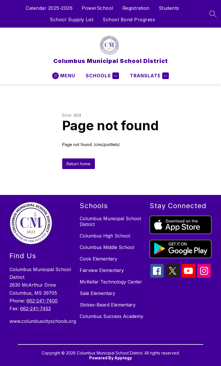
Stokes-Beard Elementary (108, 305)
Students (169, 8)
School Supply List (71, 19)
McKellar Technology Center (111, 282)
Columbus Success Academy (111, 316)
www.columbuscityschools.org (41, 321)
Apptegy (123, 357)
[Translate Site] (148, 75)
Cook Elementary (98, 259)
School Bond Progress (129, 19)
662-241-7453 (35, 308)
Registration (136, 8)
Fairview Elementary (102, 270)
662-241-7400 (42, 301)
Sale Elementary (97, 293)
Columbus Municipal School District (110, 221)
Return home (79, 163)
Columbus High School (105, 236)
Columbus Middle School (107, 247)
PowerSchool (97, 8)
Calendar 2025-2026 (49, 8)
